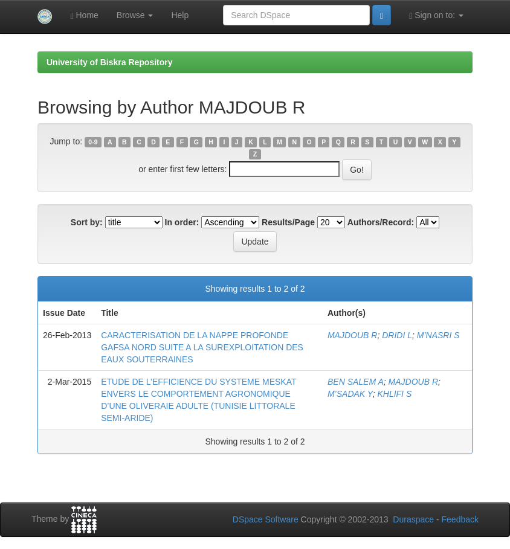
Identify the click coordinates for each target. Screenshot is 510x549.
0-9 (92, 142)
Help (180, 15)
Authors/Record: (380, 222)
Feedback (460, 519)
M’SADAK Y (350, 394)
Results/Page (288, 222)
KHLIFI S (394, 394)
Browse (135, 15)
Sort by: (87, 222)
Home (84, 15)
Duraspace (413, 519)
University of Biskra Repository (110, 62)
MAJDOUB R (352, 335)
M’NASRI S (438, 335)
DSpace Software (266, 519)
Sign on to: (436, 15)
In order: (182, 222)
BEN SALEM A (356, 382)
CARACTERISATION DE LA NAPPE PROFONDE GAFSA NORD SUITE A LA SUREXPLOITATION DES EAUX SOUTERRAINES (202, 347)
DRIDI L (397, 335)
